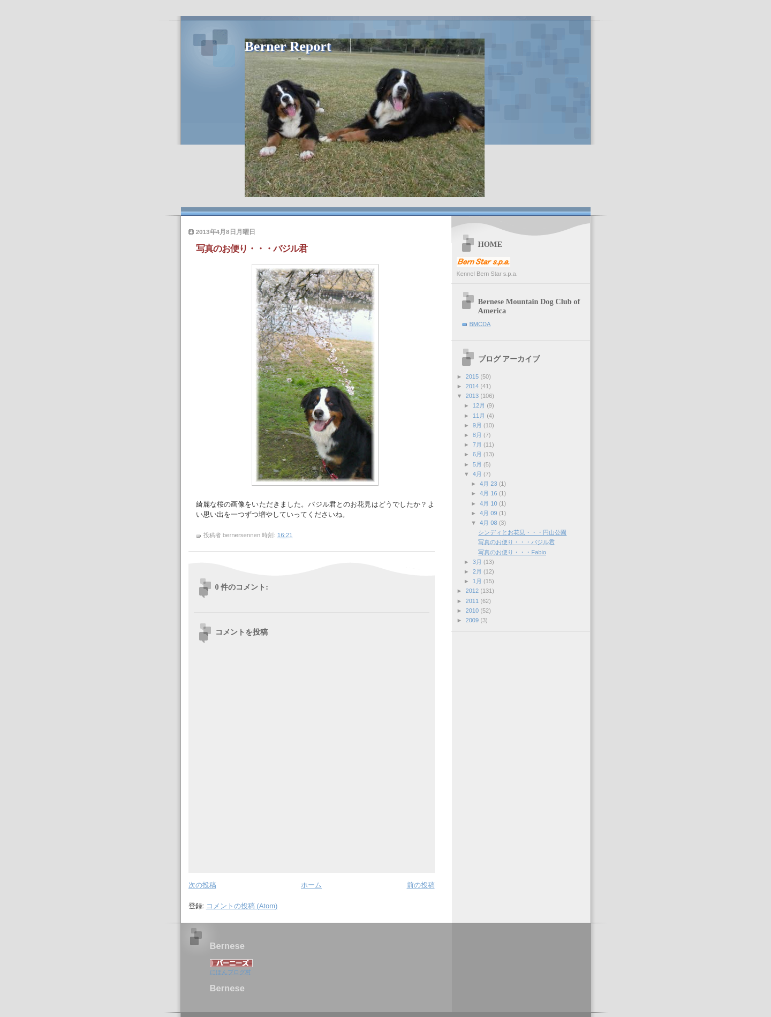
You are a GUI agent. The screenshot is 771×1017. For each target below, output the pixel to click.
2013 (473, 396)
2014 (473, 386)
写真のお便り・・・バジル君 (516, 542)
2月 (478, 571)
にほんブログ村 (230, 972)
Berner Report (288, 46)
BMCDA (480, 324)
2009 (473, 620)
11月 (480, 415)
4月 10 (489, 503)
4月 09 (489, 513)
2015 (473, 376)
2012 (473, 590)
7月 (478, 444)
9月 (478, 425)
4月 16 (489, 493)
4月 (478, 474)
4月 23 (489, 483)
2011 (473, 601)
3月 (478, 562)
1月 (478, 581)
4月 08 (489, 522)
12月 (480, 405)
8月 (478, 435)
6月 (478, 454)
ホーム (311, 885)
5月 (478, 464)
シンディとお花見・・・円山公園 (522, 532)
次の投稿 (202, 885)
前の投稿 (421, 885)
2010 (473, 610)
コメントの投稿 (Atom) (242, 906)
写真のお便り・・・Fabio (512, 552)
